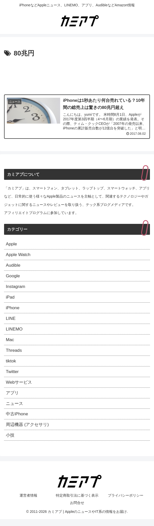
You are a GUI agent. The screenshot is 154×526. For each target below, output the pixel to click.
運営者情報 (28, 502)
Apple (12, 244)
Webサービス (19, 387)
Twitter (12, 376)
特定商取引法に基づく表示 (77, 502)
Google (13, 277)
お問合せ (77, 510)
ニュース (15, 409)
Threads (14, 354)
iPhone (13, 310)
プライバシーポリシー (125, 502)
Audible (13, 266)
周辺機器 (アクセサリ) (28, 431)
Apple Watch (18, 255)
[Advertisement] (77, 74)
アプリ (13, 398)
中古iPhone (17, 420)
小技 (10, 442)
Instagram (16, 288)
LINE (11, 321)
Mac (10, 343)
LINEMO (14, 332)
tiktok (11, 365)
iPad (10, 299)
